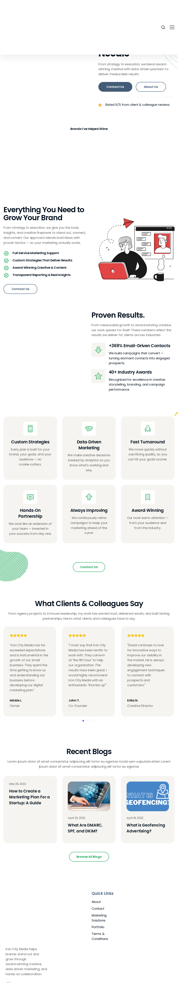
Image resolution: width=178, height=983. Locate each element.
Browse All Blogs (89, 858)
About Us (151, 87)
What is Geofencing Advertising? (146, 829)
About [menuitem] (96, 903)
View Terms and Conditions (144, 981)
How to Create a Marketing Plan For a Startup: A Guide (29, 798)
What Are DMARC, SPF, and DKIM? (85, 829)
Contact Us (115, 87)
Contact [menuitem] (98, 910)
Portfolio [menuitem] (98, 928)
